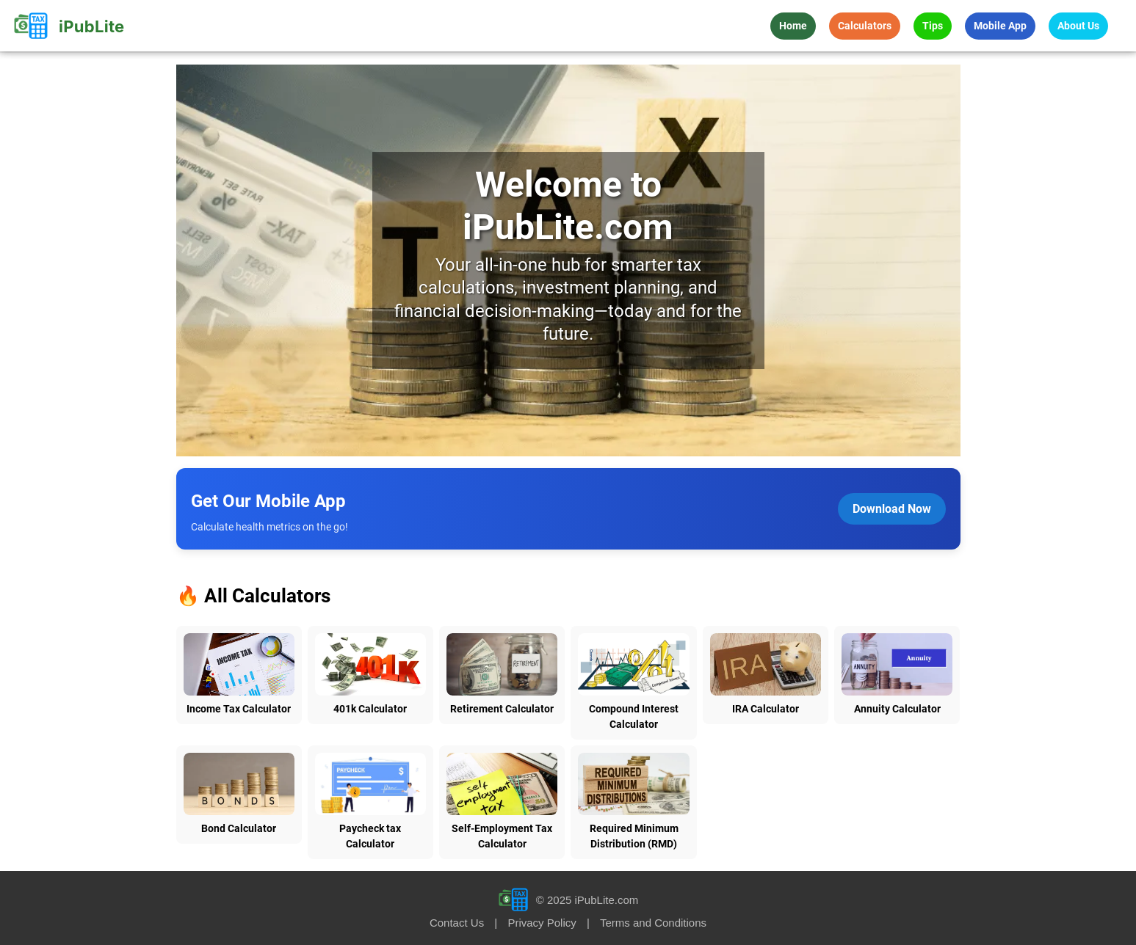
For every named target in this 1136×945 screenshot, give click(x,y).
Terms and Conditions (653, 922)
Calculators (864, 26)
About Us (1078, 26)
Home (793, 26)
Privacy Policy (541, 922)
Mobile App (1000, 26)
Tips (932, 26)
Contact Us (457, 922)
